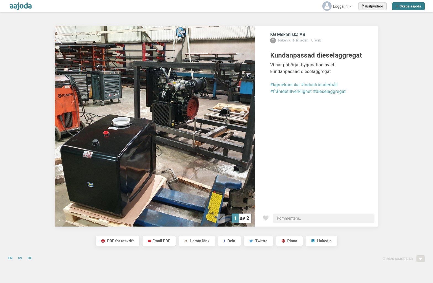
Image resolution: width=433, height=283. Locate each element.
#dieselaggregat (329, 91)
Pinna (289, 241)
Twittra (258, 241)
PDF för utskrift (117, 241)
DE (30, 258)
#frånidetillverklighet (291, 91)
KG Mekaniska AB (287, 34)
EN (10, 258)
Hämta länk (197, 241)
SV (20, 258)
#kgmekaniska (285, 84)
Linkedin (321, 241)
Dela (229, 241)
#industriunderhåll (319, 84)
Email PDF (159, 241)
